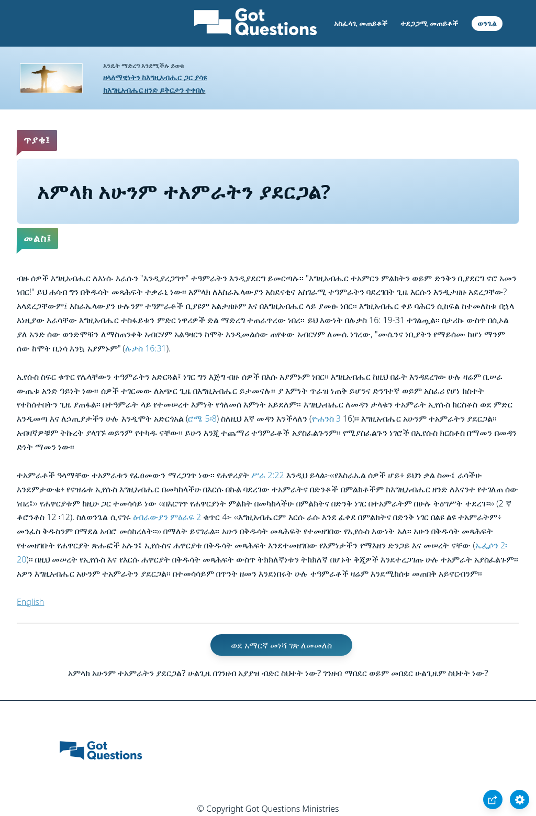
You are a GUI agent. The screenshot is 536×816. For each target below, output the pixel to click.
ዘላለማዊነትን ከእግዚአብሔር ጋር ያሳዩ (155, 77)
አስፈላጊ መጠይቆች (360, 23)
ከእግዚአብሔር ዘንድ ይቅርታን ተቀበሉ (154, 90)
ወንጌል (487, 23)
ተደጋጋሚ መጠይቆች (429, 23)
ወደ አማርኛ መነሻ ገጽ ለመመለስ (281, 644)
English (30, 602)
